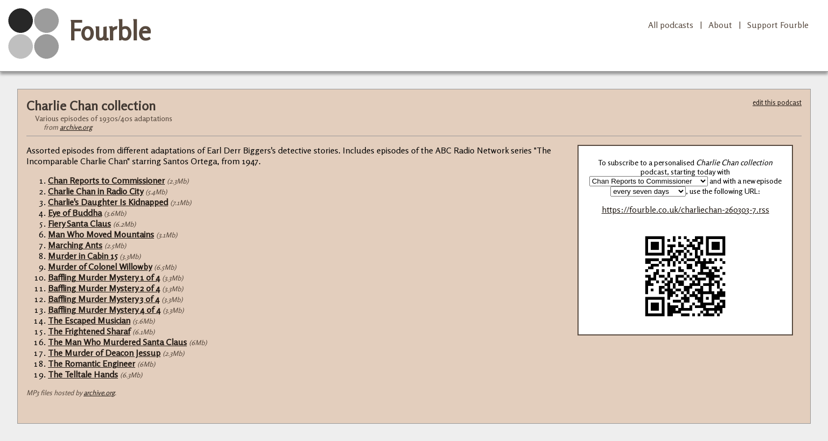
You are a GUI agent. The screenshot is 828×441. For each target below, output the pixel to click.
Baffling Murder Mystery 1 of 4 (104, 277)
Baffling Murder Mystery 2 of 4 (104, 288)
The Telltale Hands (83, 374)
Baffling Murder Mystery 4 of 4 (104, 309)
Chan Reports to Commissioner (106, 180)
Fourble (110, 30)
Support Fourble (778, 24)
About (720, 24)
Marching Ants (75, 245)
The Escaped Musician (89, 320)
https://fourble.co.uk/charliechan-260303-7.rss (685, 210)
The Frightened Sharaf (89, 331)
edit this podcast (777, 102)
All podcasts (670, 24)
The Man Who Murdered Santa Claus (117, 342)
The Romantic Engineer (91, 363)
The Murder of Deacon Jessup (104, 352)
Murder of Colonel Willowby (100, 266)
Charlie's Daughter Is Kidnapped (108, 202)
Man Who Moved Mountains (101, 234)
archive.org (76, 127)
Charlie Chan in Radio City (95, 191)
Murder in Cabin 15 (82, 255)
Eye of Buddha (75, 212)
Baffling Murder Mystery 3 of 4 (103, 298)
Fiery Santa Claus (79, 223)
